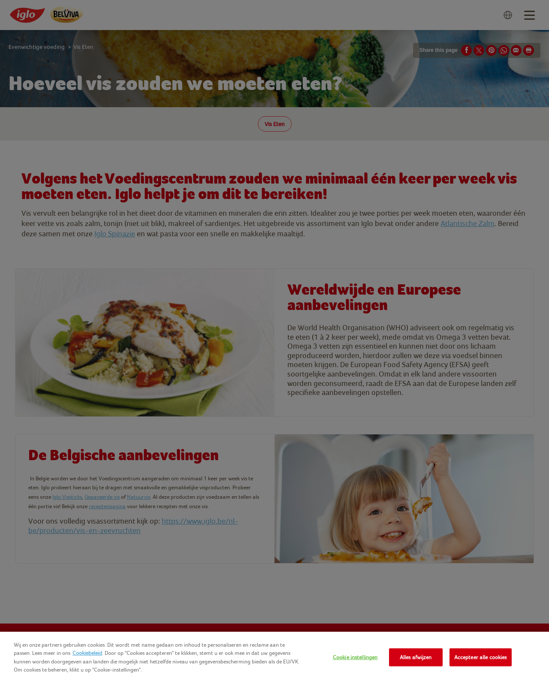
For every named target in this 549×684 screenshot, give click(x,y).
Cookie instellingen (355, 657)
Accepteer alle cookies (480, 657)
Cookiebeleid (87, 653)
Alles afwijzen (416, 657)
